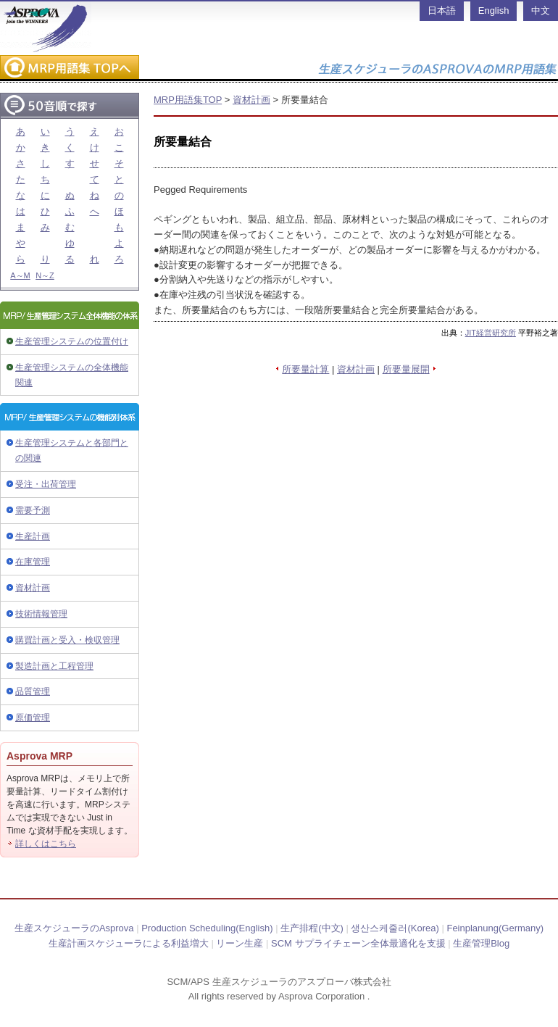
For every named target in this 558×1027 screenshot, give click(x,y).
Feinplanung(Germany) (495, 928)
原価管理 (32, 717)
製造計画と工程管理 (54, 666)
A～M (20, 275)
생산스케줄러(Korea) (394, 928)
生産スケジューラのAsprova (74, 928)
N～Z (45, 275)
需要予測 (32, 510)
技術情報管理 (41, 614)
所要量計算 (305, 369)
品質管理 (32, 691)
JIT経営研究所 (490, 332)
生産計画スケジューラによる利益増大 (129, 943)
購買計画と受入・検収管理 (67, 640)
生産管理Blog (481, 943)
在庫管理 (32, 562)
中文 (540, 10)
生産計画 (32, 536)
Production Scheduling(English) (206, 928)
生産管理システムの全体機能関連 (71, 375)
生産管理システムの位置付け (71, 341)
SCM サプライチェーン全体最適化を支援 (358, 943)
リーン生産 (239, 943)
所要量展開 (406, 369)
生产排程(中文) (311, 928)
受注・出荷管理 (45, 484)
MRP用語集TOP (188, 99)
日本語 (442, 10)
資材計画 (32, 588)
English (493, 10)
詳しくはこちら (45, 844)
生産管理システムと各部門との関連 (71, 450)
